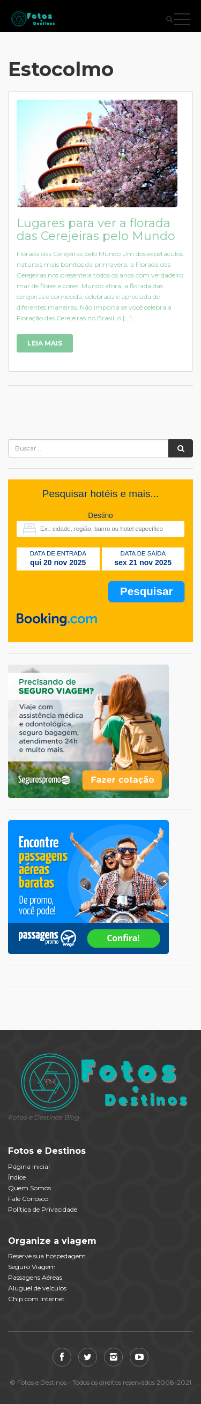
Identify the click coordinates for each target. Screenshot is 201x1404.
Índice (17, 1177)
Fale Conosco (28, 1199)
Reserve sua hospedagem (47, 1256)
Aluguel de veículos (37, 1288)
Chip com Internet (36, 1299)
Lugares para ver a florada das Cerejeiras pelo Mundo (96, 229)
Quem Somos (29, 1188)
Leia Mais (44, 343)
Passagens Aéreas (35, 1277)
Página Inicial (29, 1166)
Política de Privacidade (42, 1209)
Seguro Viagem (32, 1267)
